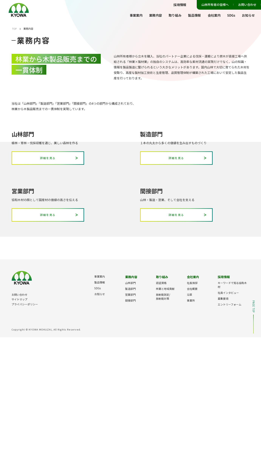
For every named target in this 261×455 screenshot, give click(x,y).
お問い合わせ (247, 4)
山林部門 (130, 400)
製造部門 (130, 406)
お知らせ (248, 15)
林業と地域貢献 (165, 406)
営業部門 (130, 412)
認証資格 (161, 400)
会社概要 (192, 406)
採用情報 (179, 4)
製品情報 (194, 15)
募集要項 (223, 416)
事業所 (191, 418)
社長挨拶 (192, 400)
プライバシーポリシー (25, 422)
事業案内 (136, 15)
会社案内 (214, 15)
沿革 (189, 412)
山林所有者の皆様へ (215, 4)
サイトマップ (19, 417)
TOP (14, 28)
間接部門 (130, 418)
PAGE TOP (253, 434)
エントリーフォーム (229, 422)
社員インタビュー (228, 410)
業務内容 (155, 15)
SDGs (231, 15)
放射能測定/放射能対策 (163, 414)
